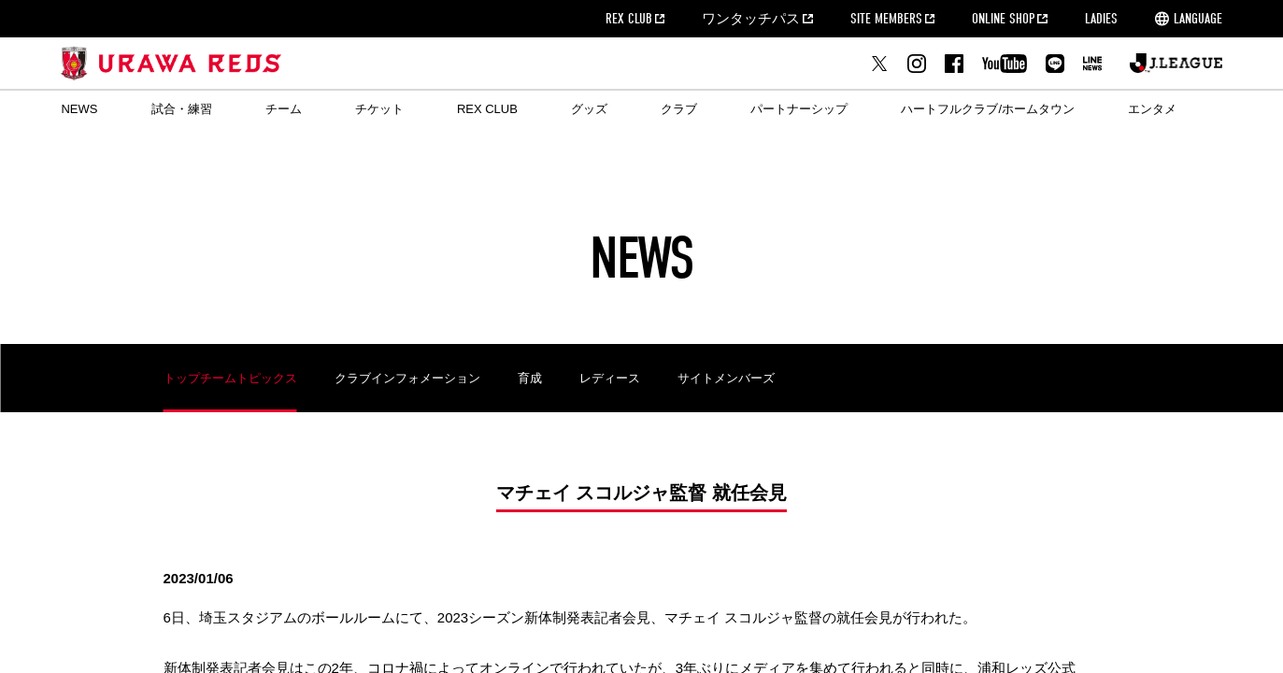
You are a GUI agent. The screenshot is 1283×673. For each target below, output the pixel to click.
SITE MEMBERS (886, 18)
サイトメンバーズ (726, 378)
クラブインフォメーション (407, 378)
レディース (609, 378)
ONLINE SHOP (1003, 18)
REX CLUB (629, 18)
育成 (530, 378)
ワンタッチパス (751, 18)
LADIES (1101, 18)
